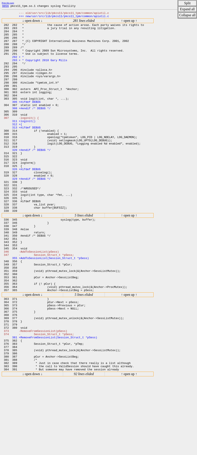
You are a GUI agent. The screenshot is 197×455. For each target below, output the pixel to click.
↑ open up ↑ (129, 22)
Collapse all (187, 15)
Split (187, 3)
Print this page (8, 3)
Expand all (187, 9)
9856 (5, 6)
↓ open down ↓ (32, 22)
